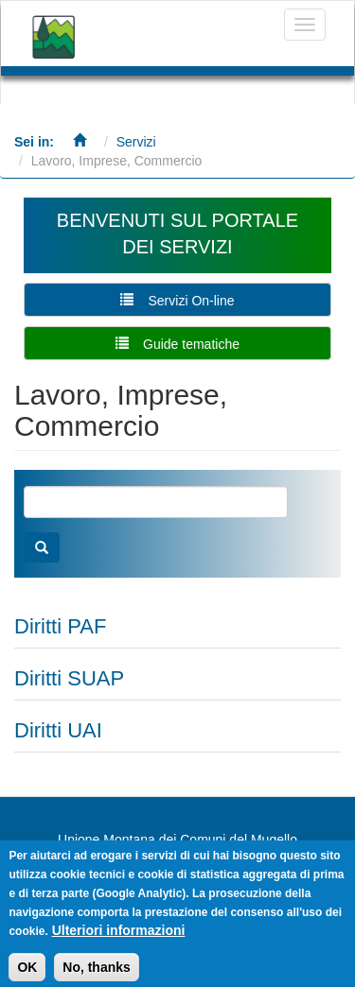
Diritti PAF (60, 626)
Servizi (136, 141)
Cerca (42, 547)
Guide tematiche (191, 344)
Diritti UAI (58, 730)
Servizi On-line (191, 300)
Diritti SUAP (69, 678)
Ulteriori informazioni (119, 936)
